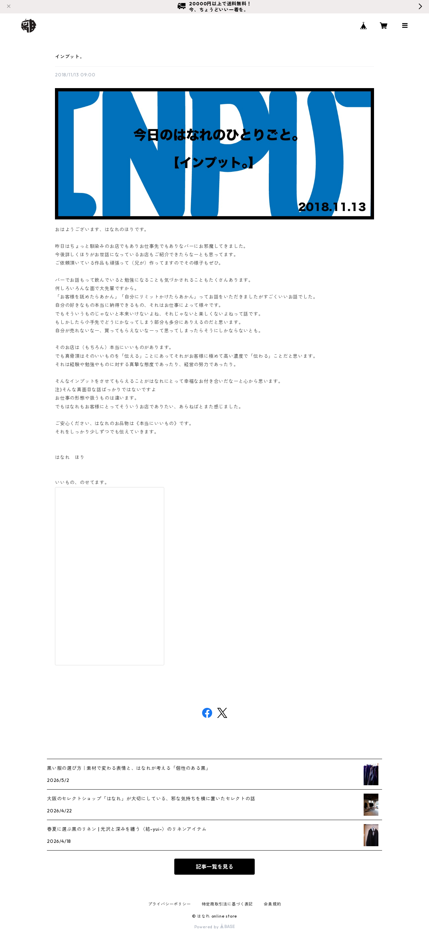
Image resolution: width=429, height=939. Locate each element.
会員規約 (272, 904)
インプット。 (70, 57)
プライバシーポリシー (169, 904)
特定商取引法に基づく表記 (227, 904)
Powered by (214, 926)
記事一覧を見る (214, 866)
